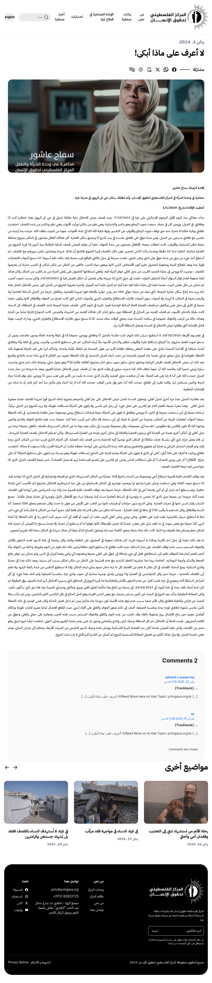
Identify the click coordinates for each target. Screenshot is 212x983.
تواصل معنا (97, 911)
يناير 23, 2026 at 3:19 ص (179, 681)
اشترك (155, 932)
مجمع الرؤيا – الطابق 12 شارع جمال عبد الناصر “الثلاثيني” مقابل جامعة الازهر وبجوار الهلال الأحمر (57, 909)
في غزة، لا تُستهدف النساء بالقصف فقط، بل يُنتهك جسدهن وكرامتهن (38, 834)
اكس (26, 904)
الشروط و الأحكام (40, 963)
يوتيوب (26, 911)
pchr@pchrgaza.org (65, 891)
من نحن (141, 17)
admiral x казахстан (179, 677)
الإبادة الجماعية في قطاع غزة (101, 17)
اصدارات (76, 16)
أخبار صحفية (59, 17)
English (9, 17)
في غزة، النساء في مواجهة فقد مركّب (108, 831)
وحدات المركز (96, 891)
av (192, 714)
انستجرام (26, 897)
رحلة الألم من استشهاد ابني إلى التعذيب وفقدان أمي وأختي (182, 834)
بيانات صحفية (126, 17)
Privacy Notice (18, 963)
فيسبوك (26, 891)
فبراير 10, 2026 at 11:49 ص (177, 718)
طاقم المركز (97, 897)
